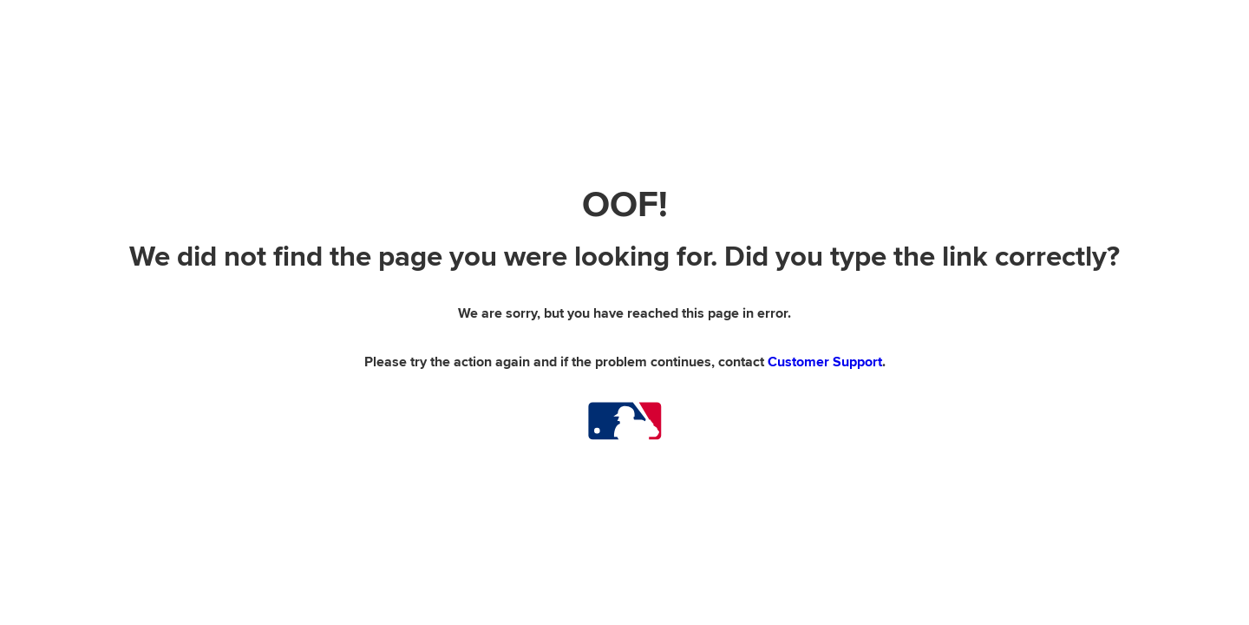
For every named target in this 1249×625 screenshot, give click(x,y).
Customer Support (825, 362)
